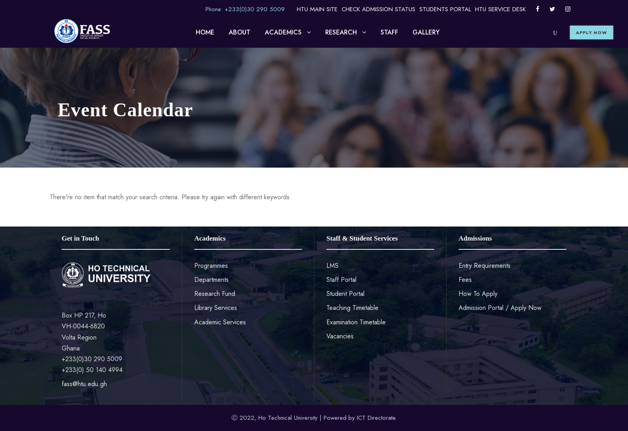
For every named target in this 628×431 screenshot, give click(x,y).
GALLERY (426, 32)
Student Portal (345, 293)
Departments (211, 279)
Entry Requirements (485, 265)
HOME (205, 32)
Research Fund (214, 293)
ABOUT (239, 32)
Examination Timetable (356, 322)
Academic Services (220, 322)
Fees (465, 279)
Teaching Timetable (352, 307)
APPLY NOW (591, 32)
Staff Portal (341, 279)
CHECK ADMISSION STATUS (378, 9)
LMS (332, 265)
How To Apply (478, 293)
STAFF (389, 32)
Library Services (215, 307)
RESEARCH (341, 32)
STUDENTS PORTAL (445, 9)
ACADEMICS (283, 32)
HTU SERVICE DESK (500, 9)
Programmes (211, 265)
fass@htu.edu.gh (84, 384)
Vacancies (340, 336)
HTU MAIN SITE (317, 9)
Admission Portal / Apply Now (500, 307)
